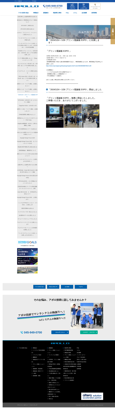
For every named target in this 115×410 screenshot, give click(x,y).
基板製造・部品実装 (37, 368)
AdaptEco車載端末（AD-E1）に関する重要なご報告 (27, 124)
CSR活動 (79, 366)
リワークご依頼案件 (69, 380)
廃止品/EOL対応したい (54, 389)
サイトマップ (33, 405)
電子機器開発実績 (69, 350)
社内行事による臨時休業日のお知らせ (27, 16)
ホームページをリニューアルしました (27, 218)
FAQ (67, 12)
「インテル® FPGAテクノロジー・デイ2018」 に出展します (27, 203)
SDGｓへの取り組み (81, 359)
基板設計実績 (68, 352)
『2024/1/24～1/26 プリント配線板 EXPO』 (27, 95)
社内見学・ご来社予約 (89, 332)
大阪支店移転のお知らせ (27, 208)
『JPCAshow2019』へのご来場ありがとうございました (27, 182)
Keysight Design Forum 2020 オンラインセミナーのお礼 (27, 142)
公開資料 (79, 364)
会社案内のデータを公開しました (27, 215)
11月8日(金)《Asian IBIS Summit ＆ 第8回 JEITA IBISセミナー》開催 (27, 171)
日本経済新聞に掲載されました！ (27, 114)
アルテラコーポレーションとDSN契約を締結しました (27, 228)
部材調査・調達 (36, 375)
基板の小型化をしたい (54, 382)
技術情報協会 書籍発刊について (27, 150)
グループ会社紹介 (81, 357)
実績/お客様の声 (53, 286)
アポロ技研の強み (23, 12)
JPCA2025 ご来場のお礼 (27, 25)
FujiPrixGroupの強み (81, 361)
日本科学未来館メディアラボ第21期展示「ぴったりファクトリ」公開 (27, 187)
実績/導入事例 (57, 12)
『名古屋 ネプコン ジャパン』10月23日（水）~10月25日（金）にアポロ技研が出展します (27, 52)
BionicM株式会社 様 (69, 378)
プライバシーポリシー (23, 405)
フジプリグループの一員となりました (27, 211)
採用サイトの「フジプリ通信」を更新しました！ (27, 84)
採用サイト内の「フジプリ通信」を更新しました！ (27, 110)
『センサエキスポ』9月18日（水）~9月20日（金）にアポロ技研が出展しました (27, 65)
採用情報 (94, 12)
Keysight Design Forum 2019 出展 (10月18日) (27, 176)
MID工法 (51, 398)
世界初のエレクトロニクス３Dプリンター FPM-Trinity (27, 119)
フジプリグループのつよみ (95, 7)
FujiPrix (81, 286)
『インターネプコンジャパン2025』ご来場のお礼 (27, 39)
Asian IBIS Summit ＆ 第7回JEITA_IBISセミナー (27, 193)
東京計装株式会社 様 (69, 361)
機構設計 (35, 357)
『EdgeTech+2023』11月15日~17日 (27, 105)
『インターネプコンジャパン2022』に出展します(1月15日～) (27, 234)
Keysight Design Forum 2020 (27, 138)
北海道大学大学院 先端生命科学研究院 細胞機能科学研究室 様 (69, 366)
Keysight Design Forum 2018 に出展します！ (27, 198)
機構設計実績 (68, 359)
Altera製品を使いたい (54, 371)
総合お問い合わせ (60, 332)
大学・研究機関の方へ (113, 31)
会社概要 (84, 12)
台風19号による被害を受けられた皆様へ (27, 165)
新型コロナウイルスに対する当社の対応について (27, 154)
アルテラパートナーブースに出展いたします (27, 223)
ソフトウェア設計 (37, 354)
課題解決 (45, 12)
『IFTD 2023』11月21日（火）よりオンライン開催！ (27, 101)
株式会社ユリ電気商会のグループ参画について (27, 21)
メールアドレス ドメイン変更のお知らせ (27, 72)
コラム (75, 12)
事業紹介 (36, 12)
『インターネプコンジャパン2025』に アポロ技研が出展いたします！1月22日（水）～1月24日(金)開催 (27, 45)
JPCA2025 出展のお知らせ (27, 29)
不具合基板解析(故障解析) (55, 368)
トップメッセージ (81, 354)
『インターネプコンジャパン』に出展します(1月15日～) (27, 160)
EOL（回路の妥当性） (54, 396)
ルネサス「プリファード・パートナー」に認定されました (27, 33)
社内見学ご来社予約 (72, 7)
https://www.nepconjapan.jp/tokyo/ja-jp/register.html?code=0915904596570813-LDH (68, 66)
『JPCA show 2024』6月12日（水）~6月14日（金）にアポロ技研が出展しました (27, 78)
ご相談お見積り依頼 (83, 7)
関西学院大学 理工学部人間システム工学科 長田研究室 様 (69, 373)
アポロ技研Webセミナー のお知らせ (27, 129)
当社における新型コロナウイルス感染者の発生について (27, 133)
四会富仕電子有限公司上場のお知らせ (27, 147)
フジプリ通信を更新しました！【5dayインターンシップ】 (27, 59)
